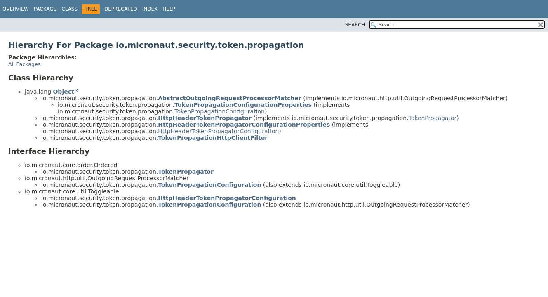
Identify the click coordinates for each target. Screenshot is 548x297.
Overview (15, 9)
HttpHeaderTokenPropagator (205, 118)
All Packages (24, 64)
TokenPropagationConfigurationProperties (243, 104)
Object (63, 91)
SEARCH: (356, 25)
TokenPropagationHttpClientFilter (213, 137)
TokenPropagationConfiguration (219, 111)
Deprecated (120, 9)
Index (150, 9)
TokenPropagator (432, 118)
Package (45, 9)
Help (168, 9)
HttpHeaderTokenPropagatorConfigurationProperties (244, 124)
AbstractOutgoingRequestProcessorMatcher (229, 98)
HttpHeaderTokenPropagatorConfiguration (218, 131)
